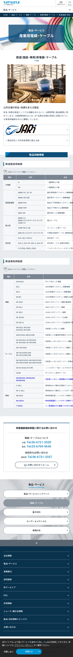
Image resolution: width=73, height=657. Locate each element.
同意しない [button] (8, 651)
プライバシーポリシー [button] (23, 645)
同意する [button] (29, 651)
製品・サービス (37, 9)
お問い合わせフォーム (38, 464)
